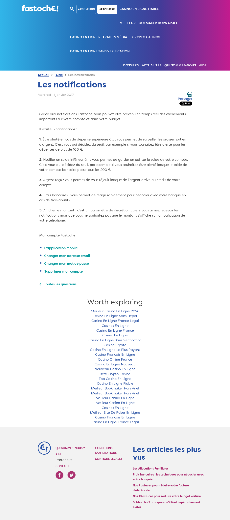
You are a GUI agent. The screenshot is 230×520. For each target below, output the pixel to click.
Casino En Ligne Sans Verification (100, 51)
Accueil (43, 75)
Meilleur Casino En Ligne (115, 398)
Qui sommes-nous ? (70, 448)
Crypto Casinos (146, 37)
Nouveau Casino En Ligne (115, 369)
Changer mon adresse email (67, 256)
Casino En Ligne (115, 335)
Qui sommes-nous (180, 65)
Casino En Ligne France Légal (115, 321)
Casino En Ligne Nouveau (115, 364)
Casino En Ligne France (115, 330)
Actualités (151, 65)
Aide (203, 65)
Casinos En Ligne (115, 326)
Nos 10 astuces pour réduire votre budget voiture (167, 496)
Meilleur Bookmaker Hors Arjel (149, 23)
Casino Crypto (115, 345)
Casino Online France (115, 359)
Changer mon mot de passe (66, 263)
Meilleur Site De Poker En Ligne (115, 412)
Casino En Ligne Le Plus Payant (115, 350)
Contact (62, 466)
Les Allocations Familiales (151, 468)
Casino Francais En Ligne (115, 354)
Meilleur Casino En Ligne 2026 (115, 311)
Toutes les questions (58, 284)
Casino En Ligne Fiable (139, 9)
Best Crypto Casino (115, 374)
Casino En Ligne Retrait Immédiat (99, 37)
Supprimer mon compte (63, 271)
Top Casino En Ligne (115, 379)
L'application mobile (61, 248)
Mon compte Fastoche (57, 235)
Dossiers (131, 65)
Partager (185, 99)
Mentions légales (108, 459)
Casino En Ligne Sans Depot (115, 316)
